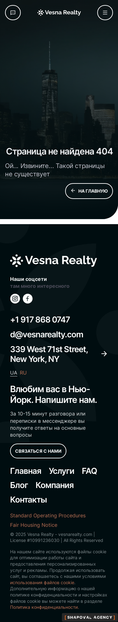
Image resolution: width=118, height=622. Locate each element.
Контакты (28, 499)
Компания (55, 485)
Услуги (61, 471)
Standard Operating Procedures (48, 515)
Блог (19, 485)
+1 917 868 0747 (40, 319)
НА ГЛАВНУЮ (89, 191)
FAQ (89, 471)
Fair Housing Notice (33, 525)
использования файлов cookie (42, 582)
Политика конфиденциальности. (44, 607)
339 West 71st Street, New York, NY (59, 354)
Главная (25, 471)
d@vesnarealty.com (46, 334)
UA (13, 372)
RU (23, 372)
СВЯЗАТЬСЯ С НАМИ (38, 451)
